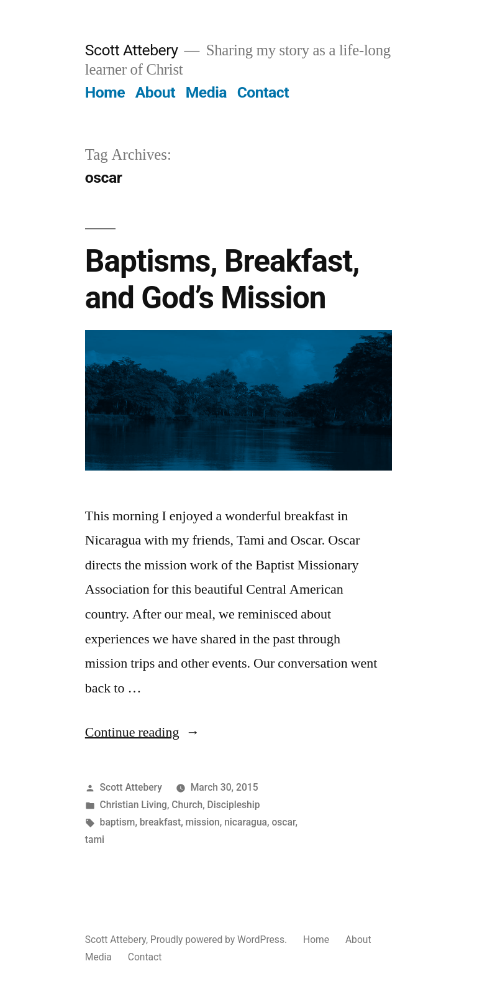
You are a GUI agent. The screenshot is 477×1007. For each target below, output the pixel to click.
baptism (117, 822)
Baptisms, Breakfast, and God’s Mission (222, 279)
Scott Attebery (131, 50)
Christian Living (133, 805)
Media (206, 92)
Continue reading (142, 732)
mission (203, 822)
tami (94, 839)
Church (186, 805)
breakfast (160, 822)
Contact (263, 92)
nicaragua (245, 822)
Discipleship (233, 805)
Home (105, 92)
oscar (283, 822)
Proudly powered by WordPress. (219, 939)
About (155, 92)
